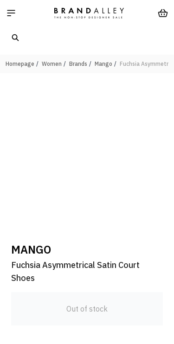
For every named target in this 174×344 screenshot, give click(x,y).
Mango (103, 63)
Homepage (20, 63)
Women (52, 63)
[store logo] (89, 13)
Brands (78, 63)
